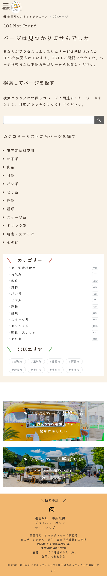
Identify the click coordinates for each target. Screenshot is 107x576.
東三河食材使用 (20, 150)
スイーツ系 (17, 217)
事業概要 (58, 518)
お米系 (13, 158)
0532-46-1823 (56, 548)
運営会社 (41, 518)
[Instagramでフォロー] (52, 509)
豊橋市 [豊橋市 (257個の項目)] (75, 370)
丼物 (11, 175)
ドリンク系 (17, 225)
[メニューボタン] (6, 6)
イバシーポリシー (52, 522)
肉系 (11, 167)
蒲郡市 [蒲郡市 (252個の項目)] (75, 361)
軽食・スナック (20, 233)
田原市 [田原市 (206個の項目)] (56, 361)
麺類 (11, 208)
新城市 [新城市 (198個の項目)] (18, 361)
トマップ (45, 527)
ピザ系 (13, 192)
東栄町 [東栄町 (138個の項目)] (37, 361)
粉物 (11, 200)
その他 (13, 242)
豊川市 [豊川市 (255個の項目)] (37, 370)
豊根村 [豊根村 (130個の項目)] (56, 370)
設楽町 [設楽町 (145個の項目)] (18, 370)
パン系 (13, 183)
